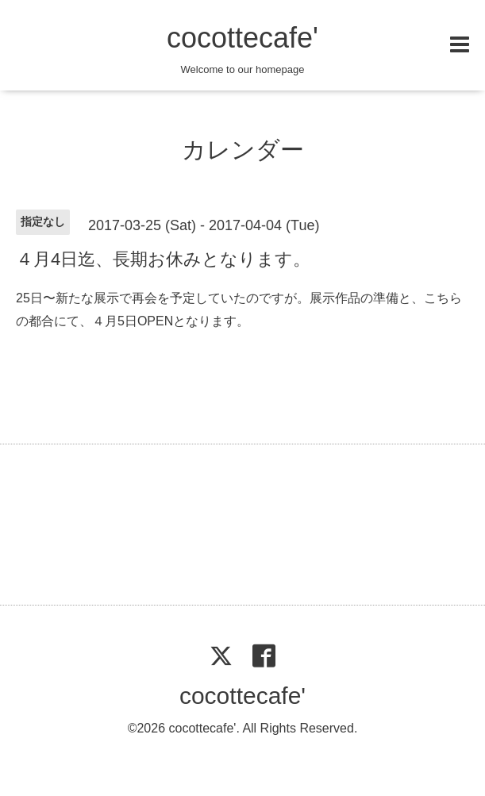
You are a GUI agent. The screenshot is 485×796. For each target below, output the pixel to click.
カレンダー (243, 150)
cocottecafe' (242, 37)
